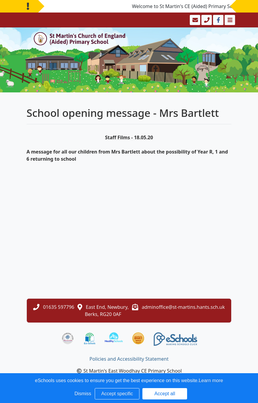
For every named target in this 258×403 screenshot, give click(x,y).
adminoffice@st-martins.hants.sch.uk (183, 307)
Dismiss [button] (82, 393)
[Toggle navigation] (229, 20)
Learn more (211, 380)
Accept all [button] (164, 393)
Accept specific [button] (117, 393)
